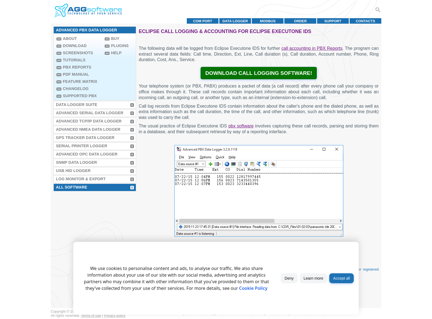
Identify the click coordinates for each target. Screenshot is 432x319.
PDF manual (76, 74)
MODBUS (268, 21)
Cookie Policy (253, 288)
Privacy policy (114, 315)
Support (332, 21)
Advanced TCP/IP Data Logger (88, 121)
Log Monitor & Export (81, 179)
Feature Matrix (80, 81)
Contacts (365, 21)
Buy (115, 38)
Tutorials (74, 60)
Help (116, 53)
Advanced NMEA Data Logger (88, 129)
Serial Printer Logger (81, 146)
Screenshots (78, 53)
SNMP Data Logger (76, 162)
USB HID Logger (73, 170)
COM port (202, 21)
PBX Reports (77, 67)
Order (300, 21)
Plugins (120, 45)
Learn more (313, 278)
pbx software (240, 126)
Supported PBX (80, 96)
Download (75, 45)
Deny (289, 278)
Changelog (76, 88)
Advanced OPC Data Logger (86, 154)
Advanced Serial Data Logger (89, 113)
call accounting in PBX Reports (312, 48)
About (70, 38)
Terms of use (91, 315)
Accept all (341, 278)
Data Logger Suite (76, 104)
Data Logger (235, 21)
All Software (71, 187)
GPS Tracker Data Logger (85, 137)
